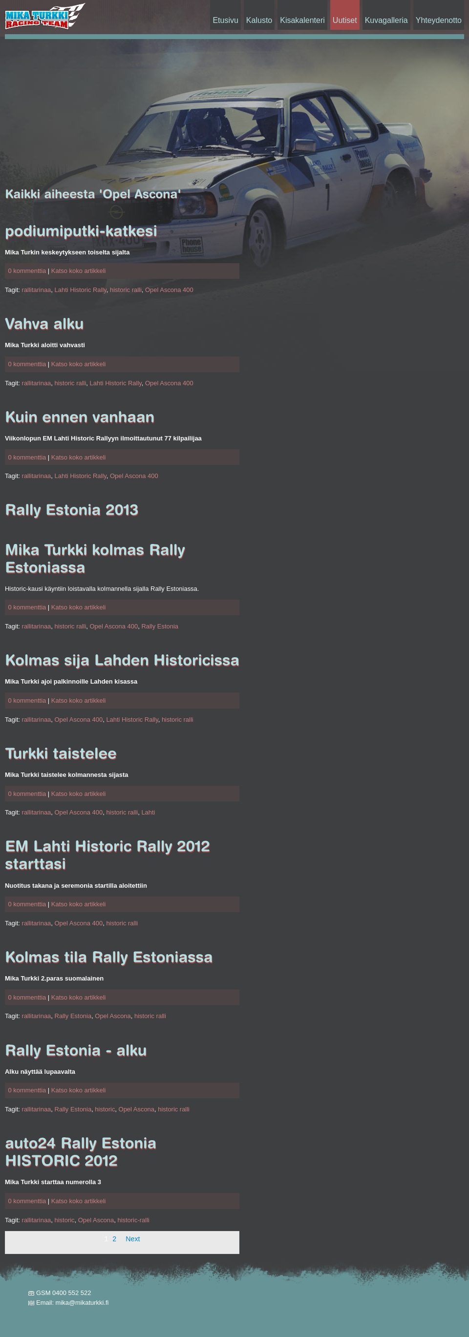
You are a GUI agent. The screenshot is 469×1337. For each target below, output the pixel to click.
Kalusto (259, 20)
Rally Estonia (159, 626)
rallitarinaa (36, 289)
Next (133, 1239)
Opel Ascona (112, 1016)
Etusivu (225, 20)
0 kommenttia (27, 270)
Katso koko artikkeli (78, 270)
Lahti (148, 812)
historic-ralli (133, 1220)
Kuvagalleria (386, 20)
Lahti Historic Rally (81, 289)
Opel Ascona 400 (169, 289)
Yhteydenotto (439, 20)
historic (105, 1109)
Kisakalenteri (302, 20)
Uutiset (345, 20)
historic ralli (126, 289)
